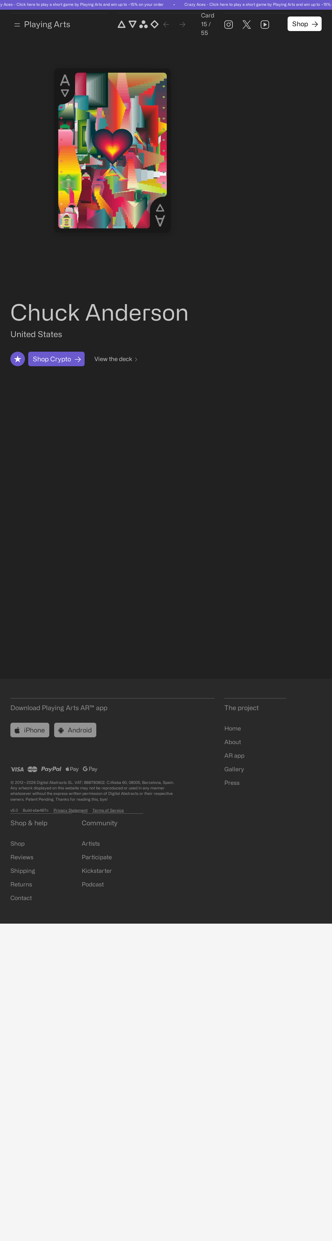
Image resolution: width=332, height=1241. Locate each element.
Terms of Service (108, 810)
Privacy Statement (70, 810)
